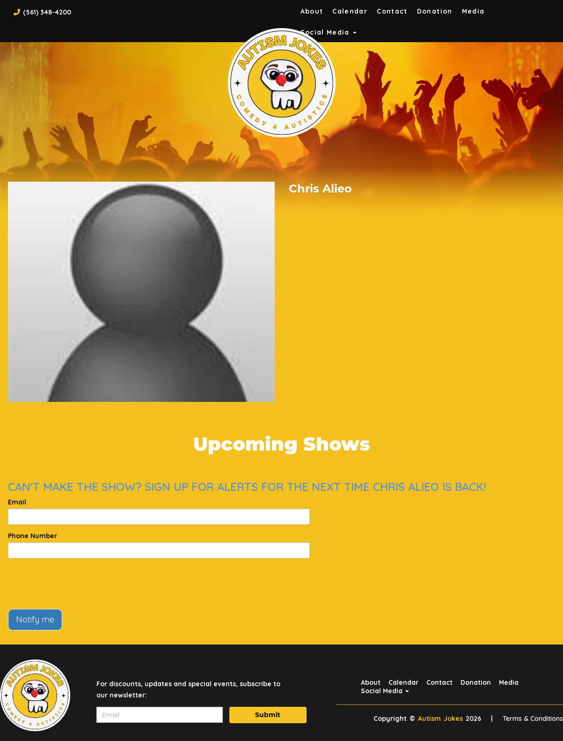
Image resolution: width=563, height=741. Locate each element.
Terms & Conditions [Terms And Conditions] (533, 718)
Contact (392, 11)
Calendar (349, 11)
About (311, 11)
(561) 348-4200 (47, 12)
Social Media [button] (385, 691)
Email (17, 502)
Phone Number (32, 536)
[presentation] (79, 583)
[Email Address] (159, 715)
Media (473, 11)
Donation (435, 11)
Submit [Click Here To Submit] (267, 715)
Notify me (35, 619)
